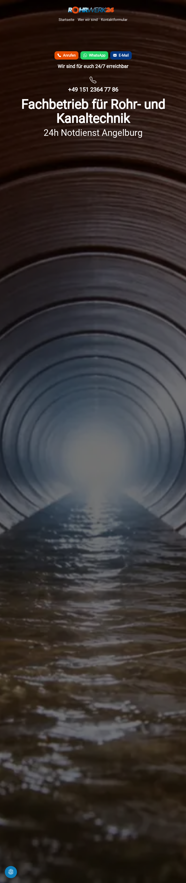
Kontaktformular (114, 19)
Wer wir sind (88, 19)
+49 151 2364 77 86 (93, 89)
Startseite (66, 19)
